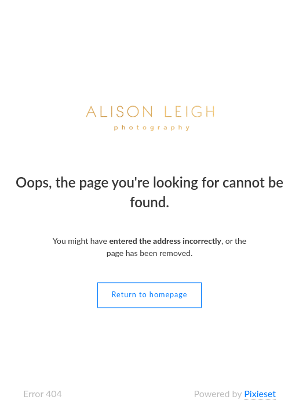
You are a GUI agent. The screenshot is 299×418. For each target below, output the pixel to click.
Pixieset (260, 393)
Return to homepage (150, 295)
